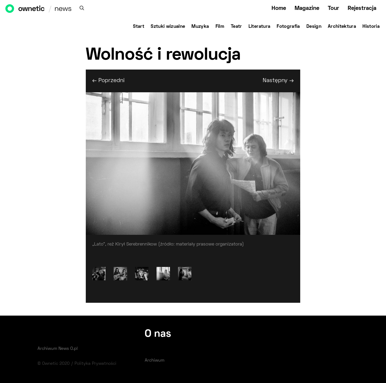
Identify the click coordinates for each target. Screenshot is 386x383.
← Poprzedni (108, 80)
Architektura (342, 27)
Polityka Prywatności (95, 364)
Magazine (307, 8)
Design (313, 27)
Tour (333, 8)
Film (220, 27)
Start (138, 27)
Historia (371, 27)
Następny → (278, 80)
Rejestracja (362, 8)
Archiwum (154, 360)
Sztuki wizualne (168, 27)
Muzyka (200, 27)
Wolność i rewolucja (163, 55)
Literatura (259, 27)
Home (279, 8)
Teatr (236, 27)
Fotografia (288, 27)
